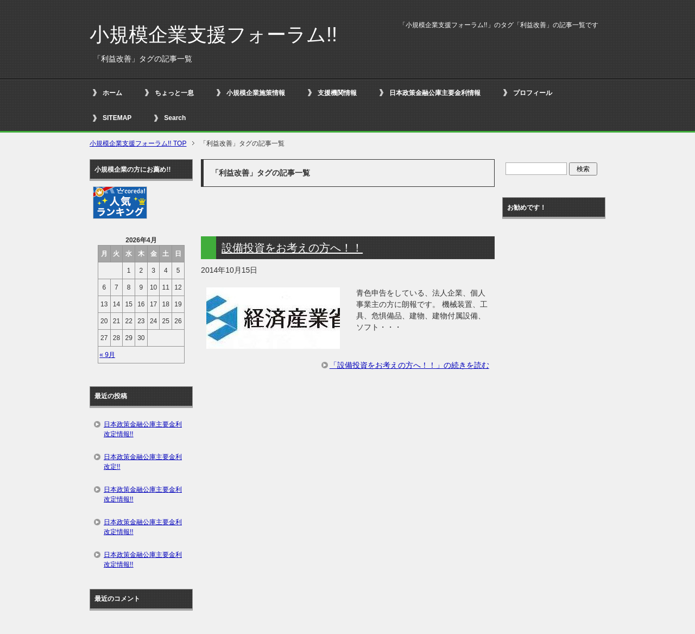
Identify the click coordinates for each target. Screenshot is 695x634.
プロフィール (532, 93)
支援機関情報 (337, 93)
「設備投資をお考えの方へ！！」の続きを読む (409, 365)
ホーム (112, 93)
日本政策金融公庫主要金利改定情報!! (143, 429)
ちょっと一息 (174, 93)
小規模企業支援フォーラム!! (213, 34)
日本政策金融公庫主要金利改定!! (143, 461)
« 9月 (107, 355)
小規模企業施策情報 (255, 93)
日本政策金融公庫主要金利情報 (435, 93)
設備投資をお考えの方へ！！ (292, 248)
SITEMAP (117, 118)
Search (175, 118)
